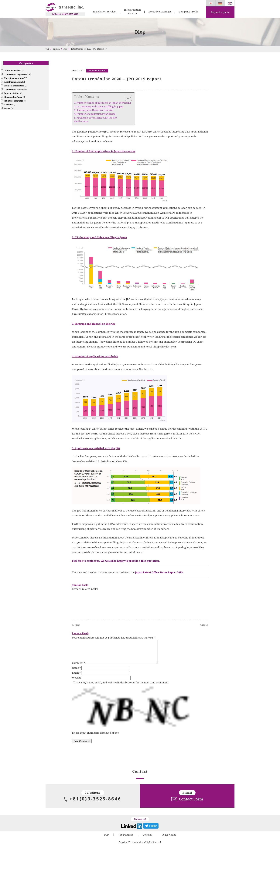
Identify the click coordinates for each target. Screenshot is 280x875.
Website (76, 682)
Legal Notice (169, 839)
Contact (147, 839)
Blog (65, 49)
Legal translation (13, 82)
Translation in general (15, 74)
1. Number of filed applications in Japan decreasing (102, 102)
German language (13, 97)
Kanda (7, 104)
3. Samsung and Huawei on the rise (93, 110)
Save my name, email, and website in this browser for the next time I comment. (122, 687)
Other (7, 108)
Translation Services (105, 11)
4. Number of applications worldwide (94, 114)
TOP (47, 49)
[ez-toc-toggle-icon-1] (126, 98)
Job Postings (126, 839)
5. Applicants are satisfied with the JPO (95, 117)
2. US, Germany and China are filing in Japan (98, 106)
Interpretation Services (132, 11)
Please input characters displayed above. (95, 737)
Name (76, 672)
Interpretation (11, 93)
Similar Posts (81, 121)
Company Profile (188, 11)
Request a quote (220, 12)
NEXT (202, 625)
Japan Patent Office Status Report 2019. (159, 572)
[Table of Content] (128, 98)
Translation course (14, 89)
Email (76, 677)
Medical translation (14, 85)
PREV (77, 625)
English (56, 49)
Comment (78, 667)
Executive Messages (159, 11)
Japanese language (13, 100)
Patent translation (13, 78)
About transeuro (12, 70)
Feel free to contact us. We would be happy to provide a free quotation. (116, 560)
